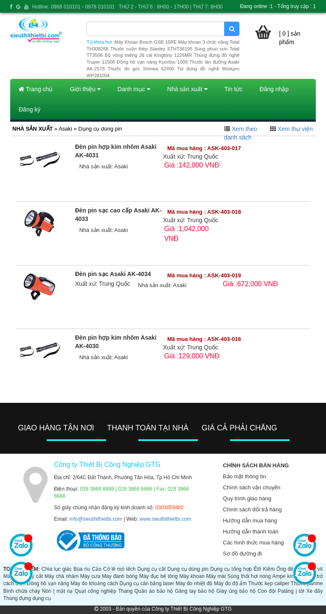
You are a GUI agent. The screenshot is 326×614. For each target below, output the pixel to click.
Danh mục (134, 89)
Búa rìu (81, 569)
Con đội (267, 591)
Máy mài (216, 576)
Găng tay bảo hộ (194, 591)
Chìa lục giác (57, 569)
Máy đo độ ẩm (230, 583)
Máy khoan (192, 576)
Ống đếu (286, 569)
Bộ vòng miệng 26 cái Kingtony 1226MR (148, 55)
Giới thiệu (85, 89)
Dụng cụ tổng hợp (231, 569)
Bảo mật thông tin (244, 476)
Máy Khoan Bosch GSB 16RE (146, 42)
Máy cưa (90, 576)
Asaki (121, 166)
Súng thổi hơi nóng (249, 576)
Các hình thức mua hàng (253, 542)
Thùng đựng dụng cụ (27, 598)
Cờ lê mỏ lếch (119, 569)
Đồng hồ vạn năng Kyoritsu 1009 (152, 61)
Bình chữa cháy (21, 591)
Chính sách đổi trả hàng (252, 509)
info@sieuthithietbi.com (96, 519)
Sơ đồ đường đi (242, 553)
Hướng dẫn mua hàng (250, 520)
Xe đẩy (314, 591)
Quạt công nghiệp (95, 591)
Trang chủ (36, 89)
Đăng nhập (274, 89)
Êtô (257, 569)
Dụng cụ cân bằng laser (147, 583)
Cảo (96, 569)
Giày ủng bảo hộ (236, 591)
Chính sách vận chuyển (251, 487)
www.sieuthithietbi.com (165, 519)
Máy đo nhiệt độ (194, 583)
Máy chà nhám (62, 576)
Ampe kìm (283, 576)
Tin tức (234, 89)
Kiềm (269, 569)
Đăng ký (29, 109)
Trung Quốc (202, 156)
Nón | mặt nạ (57, 591)
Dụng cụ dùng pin (187, 569)
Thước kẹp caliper (268, 583)
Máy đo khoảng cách (94, 583)
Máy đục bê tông (158, 576)
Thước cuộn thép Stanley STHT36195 (151, 48)
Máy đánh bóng (120, 576)
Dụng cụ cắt (152, 569)
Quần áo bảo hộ (154, 591)
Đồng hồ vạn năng (48, 583)
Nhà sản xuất (187, 89)
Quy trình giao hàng (247, 498)
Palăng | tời (291, 591)
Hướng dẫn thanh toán (250, 531)
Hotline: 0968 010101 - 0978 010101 (73, 7)
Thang (125, 591)
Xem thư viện (295, 129)
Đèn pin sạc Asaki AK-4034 (113, 274)
